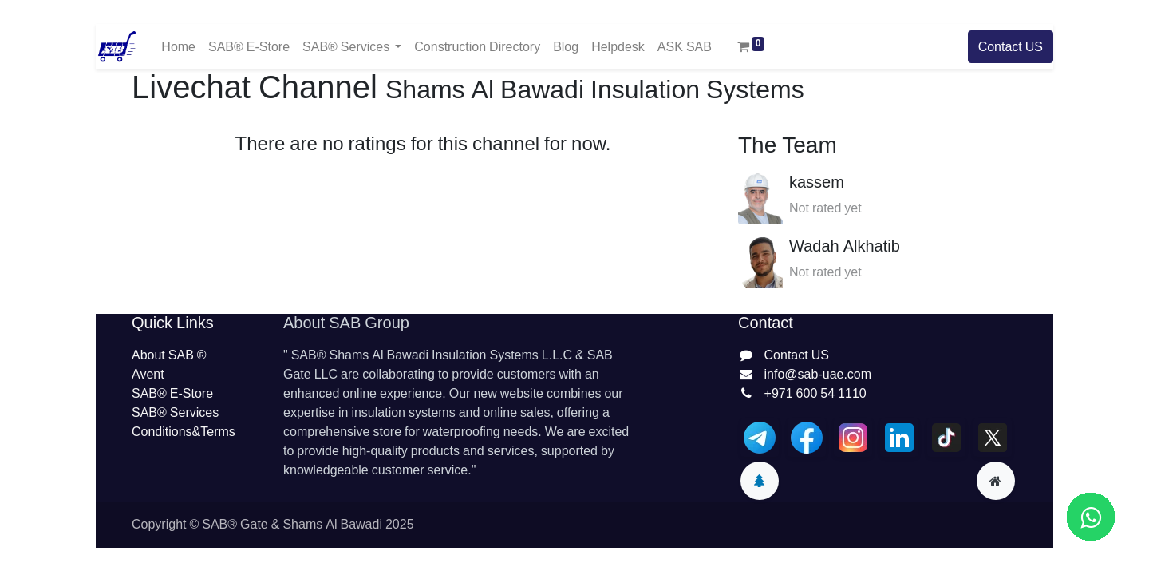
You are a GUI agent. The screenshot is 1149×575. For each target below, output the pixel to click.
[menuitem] (178, 46)
